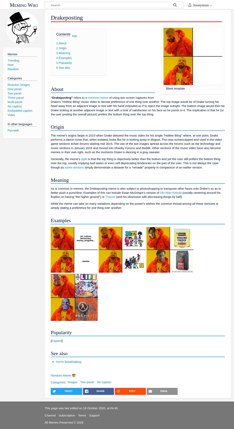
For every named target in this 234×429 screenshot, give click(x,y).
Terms (82, 415)
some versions (74, 167)
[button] (138, 341)
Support (94, 415)
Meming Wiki (24, 5)
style (84, 159)
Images (72, 382)
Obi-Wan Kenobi (171, 192)
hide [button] (74, 35)
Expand (57, 340)
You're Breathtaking (68, 361)
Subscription (67, 415)
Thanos (110, 196)
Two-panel (87, 382)
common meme (98, 97)
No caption (104, 382)
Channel (50, 415)
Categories (58, 382)
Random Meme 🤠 (63, 375)
